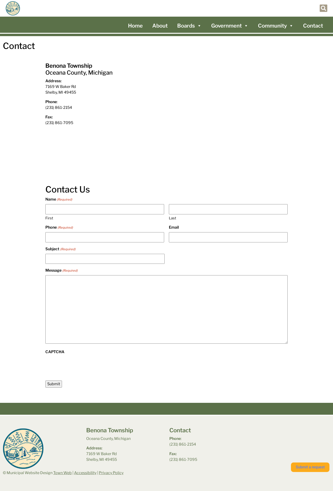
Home (135, 26)
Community (276, 25)
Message (61, 270)
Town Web (62, 473)
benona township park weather (276, 439)
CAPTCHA (54, 352)
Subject (60, 249)
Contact (313, 26)
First (49, 218)
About (160, 26)
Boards (189, 25)
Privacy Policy (111, 473)
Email (174, 227)
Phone (59, 227)
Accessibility (85, 473)
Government (229, 25)
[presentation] (81, 366)
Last (172, 218)
